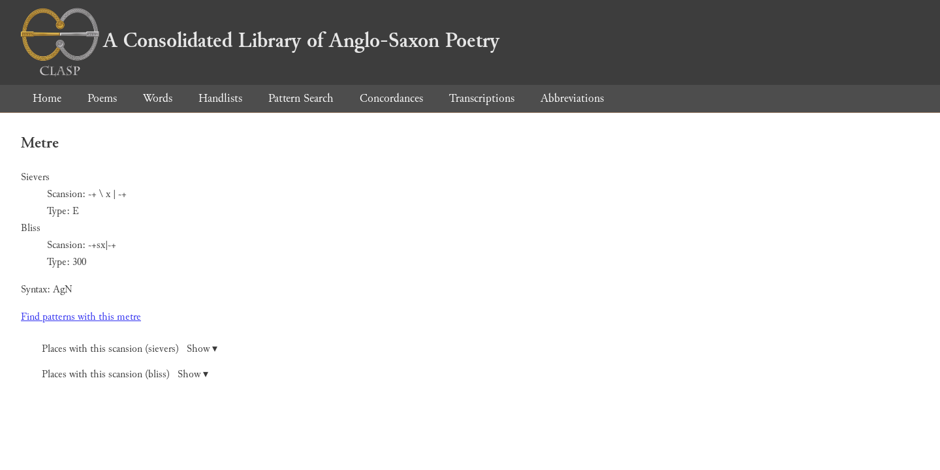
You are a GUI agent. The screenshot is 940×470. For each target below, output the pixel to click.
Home (47, 98)
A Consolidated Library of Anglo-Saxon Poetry (260, 40)
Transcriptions (481, 98)
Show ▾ (202, 348)
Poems (102, 98)
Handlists (220, 98)
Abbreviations (572, 98)
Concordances (391, 98)
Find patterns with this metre (81, 316)
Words (157, 98)
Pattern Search (301, 98)
